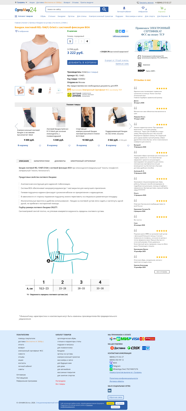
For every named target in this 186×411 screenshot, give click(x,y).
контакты (22, 363)
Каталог (25, 23)
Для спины (82, 16)
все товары (92, 72)
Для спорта (150, 16)
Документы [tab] (60, 161)
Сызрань (21, 2)
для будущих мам (64, 363)
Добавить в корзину (82, 62)
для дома (61, 366)
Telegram (115, 366)
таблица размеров (121, 36)
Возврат (67, 2)
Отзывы (75, 2)
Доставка (49, 2)
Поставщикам (22, 378)
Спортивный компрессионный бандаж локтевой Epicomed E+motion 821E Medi (88, 132)
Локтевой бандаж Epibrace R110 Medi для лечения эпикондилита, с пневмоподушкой (57, 132)
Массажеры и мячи (134, 16)
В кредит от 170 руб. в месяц (116, 60)
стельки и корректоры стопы (69, 341)
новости (21, 354)
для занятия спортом (66, 375)
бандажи (61, 351)
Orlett (64, 23)
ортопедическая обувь (66, 338)
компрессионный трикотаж (68, 357)
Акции (32, 2)
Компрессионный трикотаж (101, 16)
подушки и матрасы (65, 344)
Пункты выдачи (86, 2)
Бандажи (61, 16)
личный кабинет (25, 366)
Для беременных (164, 16)
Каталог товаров (25, 16)
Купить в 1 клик (122, 63)
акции (20, 360)
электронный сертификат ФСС (30, 351)
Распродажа (60, 381)
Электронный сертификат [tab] (83, 161)
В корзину (23, 145)
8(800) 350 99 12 (117, 360)
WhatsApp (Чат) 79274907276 (124, 369)
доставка (31, 341)
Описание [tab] (24, 161)
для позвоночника (64, 348)
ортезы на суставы (65, 354)
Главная (18, 23)
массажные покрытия (66, 372)
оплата (21, 344)
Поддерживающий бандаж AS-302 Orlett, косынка (116, 132)
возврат (21, 348)
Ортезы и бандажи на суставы (40, 23)
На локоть (57, 23)
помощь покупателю (26, 338)
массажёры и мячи (65, 360)
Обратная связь (115, 397)
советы (21, 369)
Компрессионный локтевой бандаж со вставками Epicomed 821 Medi (28, 132)
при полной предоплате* (114, 52)
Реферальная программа (26, 381)
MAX (113, 363)
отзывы (21, 357)
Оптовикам (21, 375)
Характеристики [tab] (42, 161)
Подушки (119, 16)
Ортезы (71, 16)
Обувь (43, 16)
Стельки (51, 16)
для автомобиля (63, 369)
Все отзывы (162, 272)
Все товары (60, 384)
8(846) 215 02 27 (164, 2)
